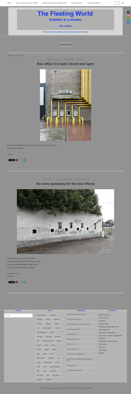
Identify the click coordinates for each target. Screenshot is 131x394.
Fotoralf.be (102, 321)
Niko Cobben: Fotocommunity (108, 341)
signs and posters (55, 366)
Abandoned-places (105, 315)
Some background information (54, 3)
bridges (56, 323)
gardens (54, 349)
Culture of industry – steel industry (77, 324)
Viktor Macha (103, 350)
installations (51, 358)
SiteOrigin (88, 388)
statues (45, 371)
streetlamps (53, 371)
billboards (48, 323)
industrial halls (41, 358)
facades (39, 345)
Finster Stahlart (103, 318)
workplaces (49, 379)
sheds (38, 366)
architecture (56, 319)
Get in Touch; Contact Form (27, 3)
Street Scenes (71, 349)
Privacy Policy (77, 3)
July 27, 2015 (47, 179)
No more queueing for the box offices (66, 184)
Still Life (69, 344)
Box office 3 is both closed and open (65, 64)
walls (47, 375)
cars (38, 328)
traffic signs (40, 375)
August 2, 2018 (53, 59)
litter (59, 358)
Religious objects (72, 339)
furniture (39, 349)
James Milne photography (107, 332)
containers (39, 336)
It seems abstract (72, 329)
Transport (70, 365)
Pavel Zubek (103, 344)
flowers (53, 345)
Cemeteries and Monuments (75, 314)
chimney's (58, 328)
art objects (39, 323)
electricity (59, 341)
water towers (55, 375)
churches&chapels (42, 332)
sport (38, 371)
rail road (57, 362)
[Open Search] (123, 3)
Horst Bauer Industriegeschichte (109, 327)
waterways (40, 379)
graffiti (44, 354)
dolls (38, 341)
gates (38, 354)
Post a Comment (82, 179)
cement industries (47, 328)
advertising (53, 315)
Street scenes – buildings (74, 354)
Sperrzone (102, 347)
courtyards (48, 336)
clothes (52, 332)
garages (47, 349)
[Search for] (18, 315)
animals (48, 319)
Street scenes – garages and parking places (80, 359)
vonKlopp (101, 353)
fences (46, 345)
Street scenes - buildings (73, 59)
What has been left (64, 179)
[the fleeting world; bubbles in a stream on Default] (117, 3)
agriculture (39, 319)
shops (45, 366)
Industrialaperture (104, 330)
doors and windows (48, 341)
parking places (48, 362)
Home (9, 3)
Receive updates (94, 3)
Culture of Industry (72, 319)
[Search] (30, 314)
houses (52, 354)
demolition (57, 336)
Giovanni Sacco (104, 324)
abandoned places (42, 315)
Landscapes (70, 334)
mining (38, 362)
